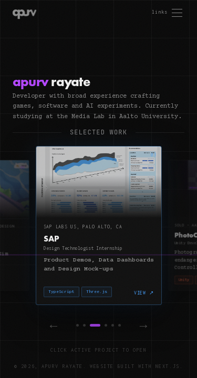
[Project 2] (84, 325)
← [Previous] (53, 325)
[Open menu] (167, 12)
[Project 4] (106, 325)
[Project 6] (119, 325)
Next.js (167, 366)
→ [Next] (143, 325)
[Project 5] (112, 325)
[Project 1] (77, 325)
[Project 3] (95, 325)
